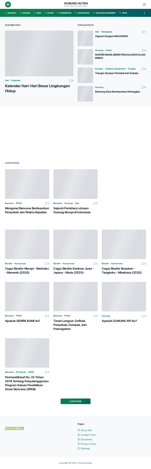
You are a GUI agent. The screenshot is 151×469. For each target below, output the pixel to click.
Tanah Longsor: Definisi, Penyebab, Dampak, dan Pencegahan (70, 325)
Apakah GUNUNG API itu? (119, 321)
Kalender (16, 80)
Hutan (109, 50)
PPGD (19, 203)
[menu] (8, 4)
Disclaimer (85, 439)
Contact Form (87, 434)
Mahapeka (107, 31)
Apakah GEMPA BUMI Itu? (22, 321)
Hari (7, 80)
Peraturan (21, 372)
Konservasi (20, 263)
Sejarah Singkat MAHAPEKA (111, 36)
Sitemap (84, 448)
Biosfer (8, 263)
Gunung (99, 50)
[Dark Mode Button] (144, 4)
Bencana (9, 203)
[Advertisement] (75, 134)
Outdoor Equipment (116, 68)
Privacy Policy (87, 443)
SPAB (31, 372)
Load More (75, 401)
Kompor (99, 68)
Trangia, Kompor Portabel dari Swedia (116, 73)
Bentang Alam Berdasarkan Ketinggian (117, 91)
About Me (85, 430)
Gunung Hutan (76, 3)
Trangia (132, 68)
